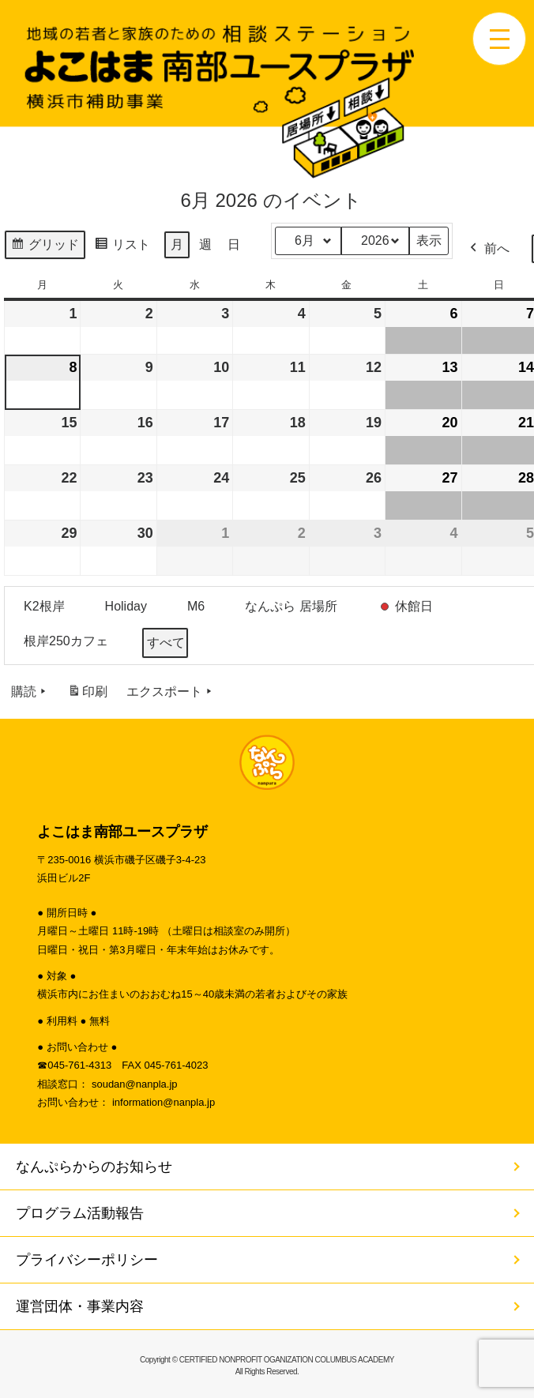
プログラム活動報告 (80, 1213)
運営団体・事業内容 (80, 1306)
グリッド (44, 247)
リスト (122, 247)
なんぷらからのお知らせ (94, 1166)
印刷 (87, 694)
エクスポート (170, 692)
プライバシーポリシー (87, 1260)
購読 (30, 692)
